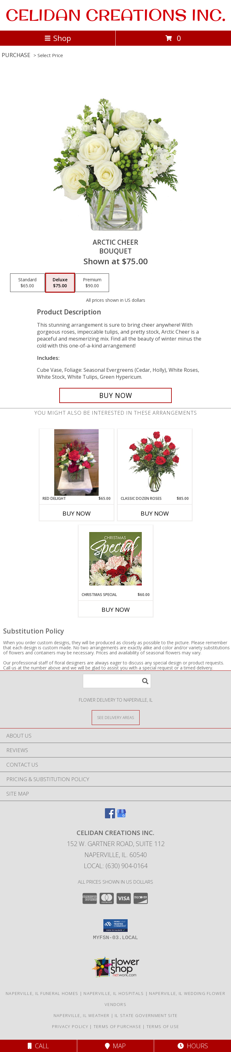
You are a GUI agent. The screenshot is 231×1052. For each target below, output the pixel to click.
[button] (115, 925)
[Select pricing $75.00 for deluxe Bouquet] (60, 283)
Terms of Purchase (117, 1026)
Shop (57, 38)
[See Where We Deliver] (116, 717)
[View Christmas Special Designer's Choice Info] (115, 559)
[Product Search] (117, 681)
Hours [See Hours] (192, 1046)
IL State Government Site (146, 1015)
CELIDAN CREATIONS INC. (116, 15)
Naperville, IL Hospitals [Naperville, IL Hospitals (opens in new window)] (114, 993)
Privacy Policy (70, 1026)
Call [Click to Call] (38, 1046)
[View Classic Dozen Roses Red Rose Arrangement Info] (154, 462)
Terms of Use (163, 1026)
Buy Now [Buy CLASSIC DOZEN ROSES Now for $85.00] (155, 513)
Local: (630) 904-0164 (115, 866)
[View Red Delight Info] (76, 462)
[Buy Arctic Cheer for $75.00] (115, 395)
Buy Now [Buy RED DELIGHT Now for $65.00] (76, 513)
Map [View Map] (115, 1046)
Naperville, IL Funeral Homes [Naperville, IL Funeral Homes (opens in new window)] (42, 993)
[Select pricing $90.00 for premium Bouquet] (92, 283)
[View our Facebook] (110, 816)
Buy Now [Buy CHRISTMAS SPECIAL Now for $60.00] (115, 609)
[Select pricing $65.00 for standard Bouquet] (27, 283)
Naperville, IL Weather (82, 1015)
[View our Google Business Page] (121, 816)
